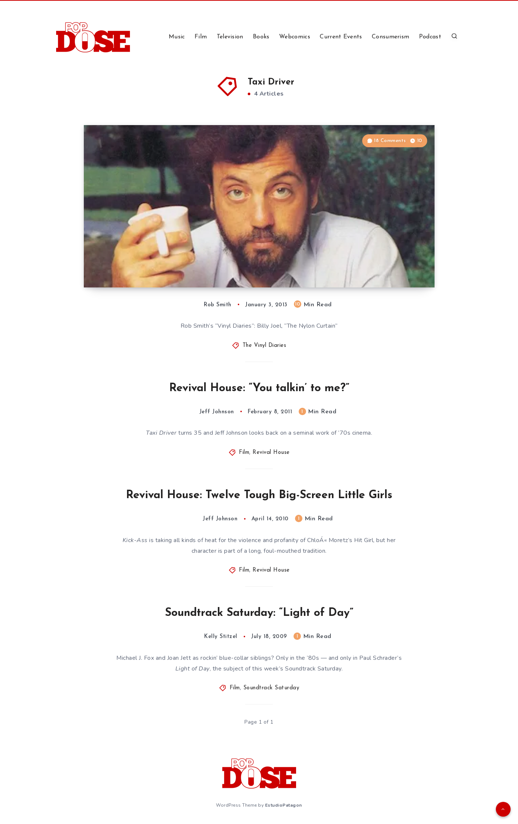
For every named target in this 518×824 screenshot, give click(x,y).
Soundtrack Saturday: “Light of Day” (259, 613)
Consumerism (390, 37)
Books (261, 37)
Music (177, 37)
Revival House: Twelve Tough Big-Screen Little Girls (259, 495)
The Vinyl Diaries (265, 345)
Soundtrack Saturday (271, 688)
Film (201, 37)
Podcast (430, 37)
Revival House (271, 452)
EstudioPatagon (283, 805)
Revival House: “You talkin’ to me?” (259, 388)
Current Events (341, 37)
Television (230, 37)
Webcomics (294, 37)
